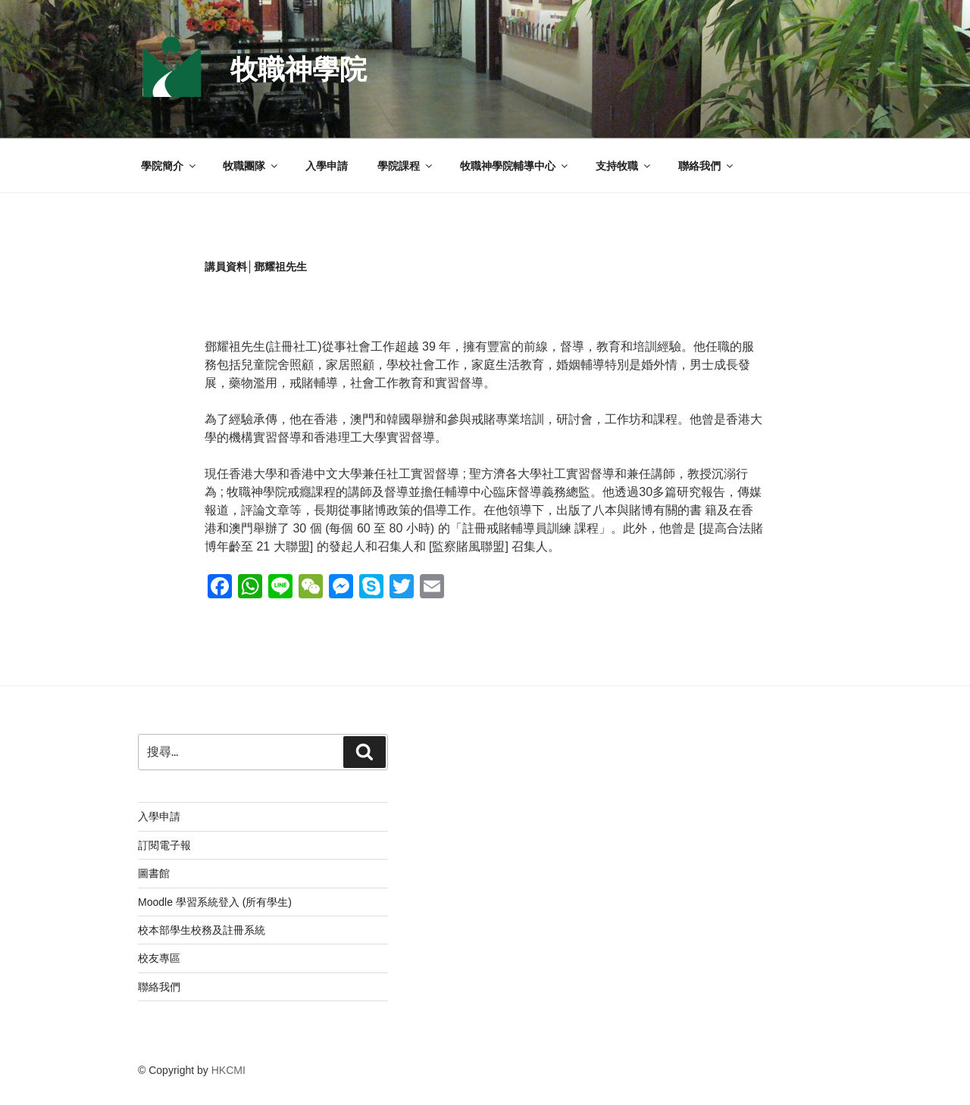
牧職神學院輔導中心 (515, 166)
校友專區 (159, 958)
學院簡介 (169, 166)
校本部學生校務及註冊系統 (201, 930)
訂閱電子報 (164, 845)
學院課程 (405, 166)
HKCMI (228, 1070)
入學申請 (326, 166)
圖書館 (154, 873)
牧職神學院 (298, 69)
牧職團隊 (251, 166)
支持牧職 (624, 166)
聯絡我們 (706, 166)
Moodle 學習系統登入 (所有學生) (215, 902)
